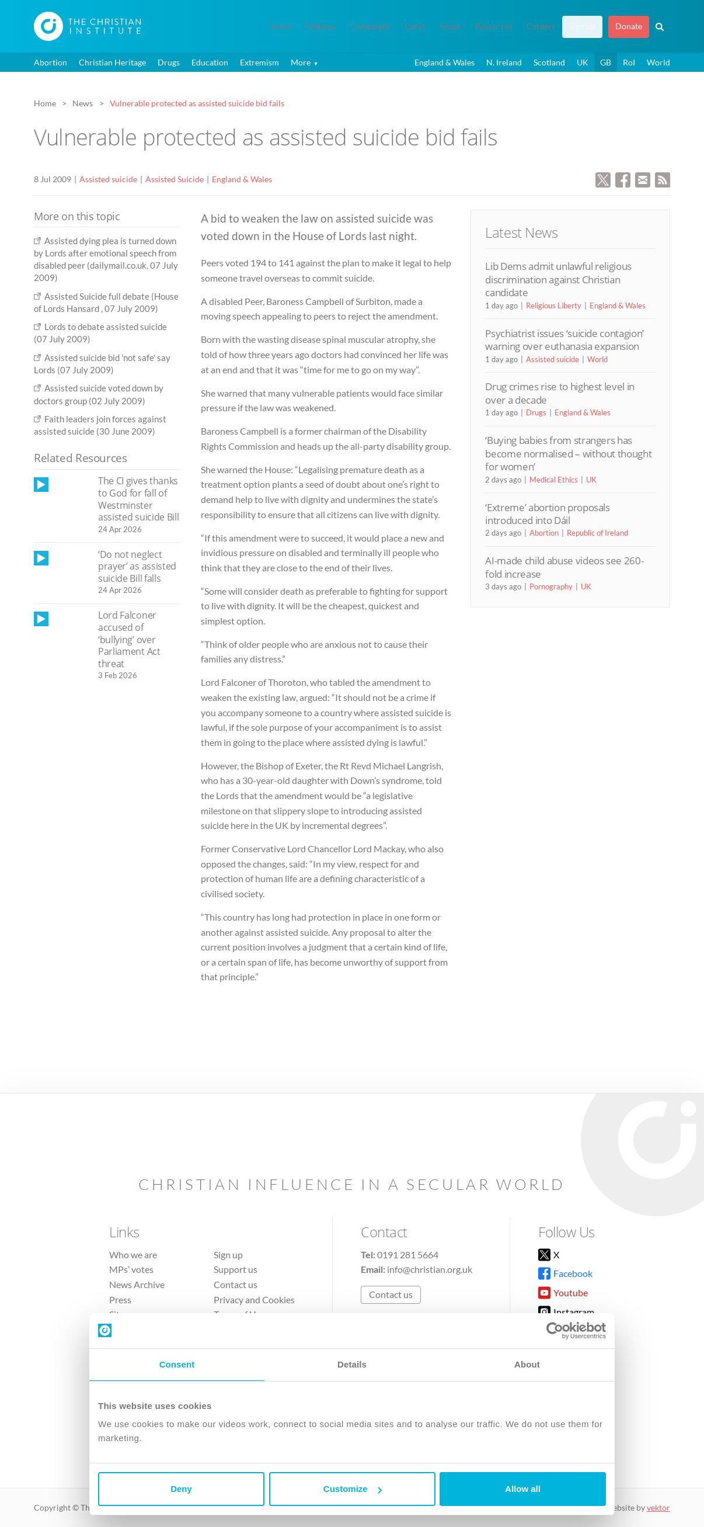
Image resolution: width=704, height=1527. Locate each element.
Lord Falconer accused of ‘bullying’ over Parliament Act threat (129, 639)
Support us (235, 1269)
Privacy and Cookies (254, 1299)
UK (582, 62)
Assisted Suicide (174, 179)
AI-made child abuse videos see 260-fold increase (564, 567)
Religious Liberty (553, 305)
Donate (628, 26)
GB (605, 62)
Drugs (169, 62)
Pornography (551, 586)
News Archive (137, 1284)
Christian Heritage (112, 62)
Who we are (133, 1254)
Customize (352, 1489)
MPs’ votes (131, 1269)
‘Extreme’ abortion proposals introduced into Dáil (547, 514)
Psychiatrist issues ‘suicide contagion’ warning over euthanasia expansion (564, 340)
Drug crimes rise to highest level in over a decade (560, 393)
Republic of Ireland (597, 532)
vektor (658, 1507)
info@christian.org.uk (429, 1269)
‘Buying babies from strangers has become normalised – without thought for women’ (568, 453)
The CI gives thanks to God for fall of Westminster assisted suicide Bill (138, 498)
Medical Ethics (553, 479)
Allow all (523, 1489)
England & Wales (444, 62)
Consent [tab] (177, 1364)
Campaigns (370, 26)
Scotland (549, 62)
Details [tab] (352, 1364)
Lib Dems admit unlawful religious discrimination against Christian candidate (558, 279)
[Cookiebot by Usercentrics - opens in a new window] (555, 1330)
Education (209, 62)
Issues (450, 26)
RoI (629, 62)
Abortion (50, 62)
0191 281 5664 (407, 1254)
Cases (415, 26)
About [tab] (527, 1364)
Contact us (235, 1284)
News (280, 26)
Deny (181, 1489)
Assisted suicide (108, 179)
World (658, 62)
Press (120, 1299)
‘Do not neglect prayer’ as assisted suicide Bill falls (137, 566)
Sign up (582, 26)
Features (320, 26)
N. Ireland (504, 62)
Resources (494, 26)
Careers (541, 26)
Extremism (259, 62)
